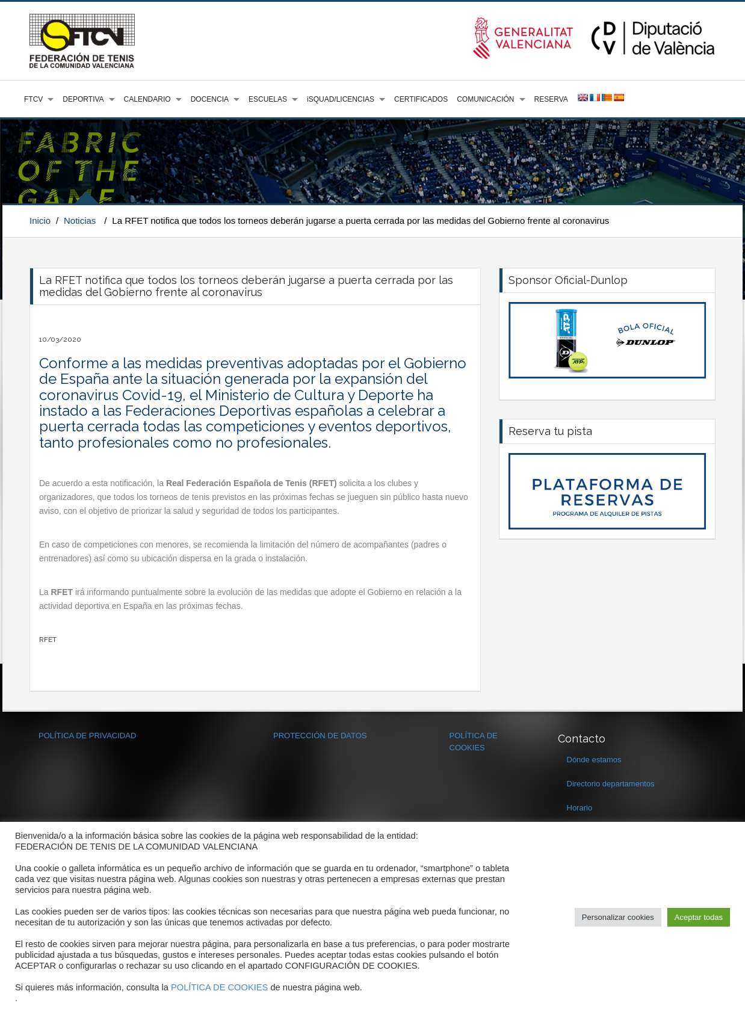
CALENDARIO (147, 99)
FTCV (33, 99)
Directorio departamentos (611, 783)
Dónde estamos (594, 759)
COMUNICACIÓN (485, 99)
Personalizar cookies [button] (618, 917)
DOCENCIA (210, 99)
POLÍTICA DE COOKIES (219, 987)
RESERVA (551, 99)
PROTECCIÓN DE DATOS (320, 735)
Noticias (80, 220)
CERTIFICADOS (421, 99)
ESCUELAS (268, 99)
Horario (580, 807)
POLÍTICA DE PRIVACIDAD (87, 735)
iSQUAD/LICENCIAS (340, 99)
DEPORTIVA (83, 99)
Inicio (40, 220)
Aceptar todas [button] (699, 917)
